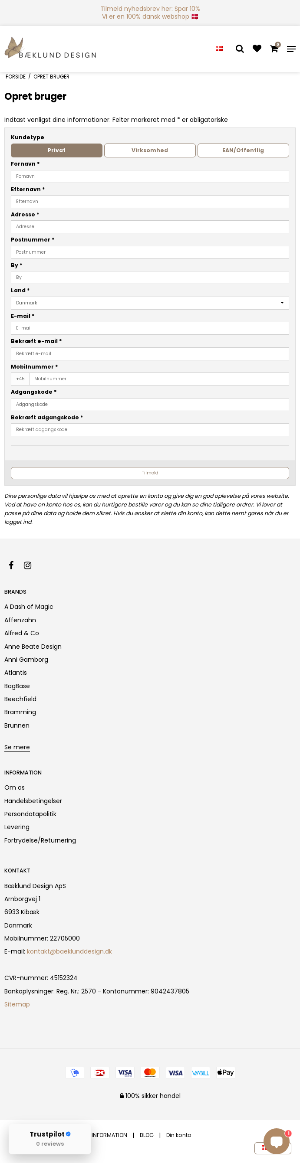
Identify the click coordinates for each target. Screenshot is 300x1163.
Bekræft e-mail (36, 341)
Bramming (20, 712)
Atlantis (15, 672)
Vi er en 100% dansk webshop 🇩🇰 (150, 16)
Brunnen (17, 725)
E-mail (23, 316)
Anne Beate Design (33, 646)
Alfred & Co (21, 633)
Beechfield (20, 699)
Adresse (25, 214)
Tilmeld (150, 473)
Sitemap (17, 1004)
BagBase (17, 686)
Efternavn (28, 189)
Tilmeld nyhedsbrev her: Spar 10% (150, 8)
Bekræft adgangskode (47, 417)
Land (20, 290)
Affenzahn (20, 620)
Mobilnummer (34, 366)
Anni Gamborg (26, 659)
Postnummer (33, 239)
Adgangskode (34, 392)
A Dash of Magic (28, 606)
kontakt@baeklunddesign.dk (69, 951)
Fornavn (25, 163)
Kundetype (27, 137)
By (17, 265)
